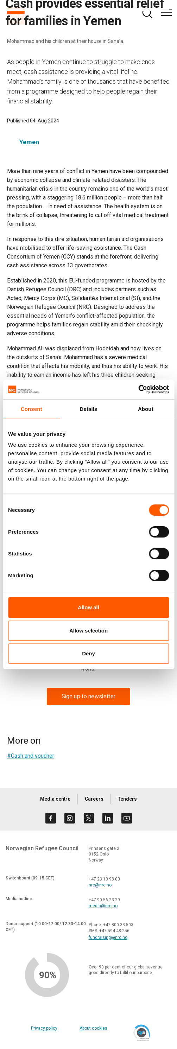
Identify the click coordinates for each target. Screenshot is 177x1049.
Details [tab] (88, 409)
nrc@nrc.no (100, 885)
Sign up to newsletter (88, 696)
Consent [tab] (31, 409)
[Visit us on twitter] (88, 818)
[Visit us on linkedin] (107, 818)
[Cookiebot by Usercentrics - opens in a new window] (138, 389)
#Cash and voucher (30, 755)
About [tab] (145, 409)
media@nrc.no (103, 905)
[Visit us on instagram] (69, 818)
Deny (88, 653)
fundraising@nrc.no (108, 937)
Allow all (88, 607)
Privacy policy (44, 1028)
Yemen (29, 142)
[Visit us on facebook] (50, 818)
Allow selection (88, 631)
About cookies (93, 1028)
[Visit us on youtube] (126, 818)
